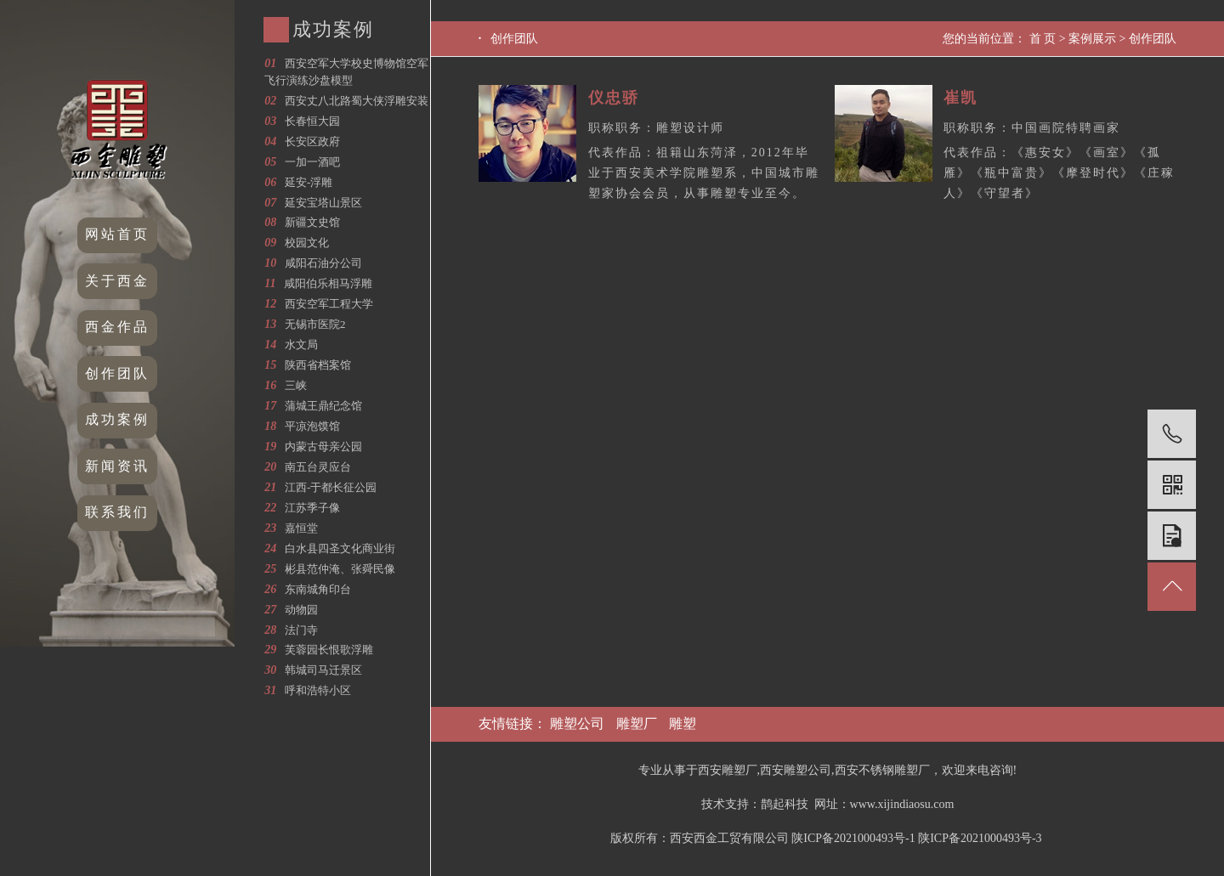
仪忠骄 (613, 97)
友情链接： (514, 723)
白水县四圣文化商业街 (340, 548)
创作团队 (117, 373)
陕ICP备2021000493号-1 (853, 838)
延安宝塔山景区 (323, 202)
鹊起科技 (784, 804)
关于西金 (117, 281)
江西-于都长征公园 (331, 487)
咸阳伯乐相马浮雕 (328, 283)
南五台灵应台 (318, 467)
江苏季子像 (312, 507)
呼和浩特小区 (318, 690)
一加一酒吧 (312, 161)
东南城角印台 (318, 589)
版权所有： (640, 838)
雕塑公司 (577, 723)
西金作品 (117, 326)
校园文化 (307, 242)
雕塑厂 (636, 723)
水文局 (301, 344)
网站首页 (117, 234)
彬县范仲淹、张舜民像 (340, 568)
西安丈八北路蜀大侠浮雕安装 (356, 100)
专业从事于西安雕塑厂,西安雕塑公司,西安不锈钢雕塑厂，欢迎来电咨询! (827, 770)
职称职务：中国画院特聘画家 (1032, 128)
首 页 (1043, 38)
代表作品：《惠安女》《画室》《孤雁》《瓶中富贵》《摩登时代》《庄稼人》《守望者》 (1059, 173)
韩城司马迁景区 (323, 670)
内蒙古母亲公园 (323, 446)
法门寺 (301, 630)
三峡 (296, 385)
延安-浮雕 (308, 182)
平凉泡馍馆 (312, 426)
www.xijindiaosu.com (902, 804)
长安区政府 (312, 141)
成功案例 (117, 419)
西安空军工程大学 (329, 303)
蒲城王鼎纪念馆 (323, 405)
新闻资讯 (117, 466)
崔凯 (961, 97)
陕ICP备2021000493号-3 (979, 838)
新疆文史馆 (312, 222)
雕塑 (682, 723)
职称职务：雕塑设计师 (656, 128)
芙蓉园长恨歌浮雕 (329, 649)
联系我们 (117, 512)
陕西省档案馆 (318, 365)
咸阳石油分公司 (323, 263)
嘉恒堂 (301, 528)
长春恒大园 (312, 121)
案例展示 (1092, 38)
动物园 (301, 609)
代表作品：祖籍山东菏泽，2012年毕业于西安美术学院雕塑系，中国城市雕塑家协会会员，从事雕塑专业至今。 (703, 173)
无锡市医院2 (315, 324)
